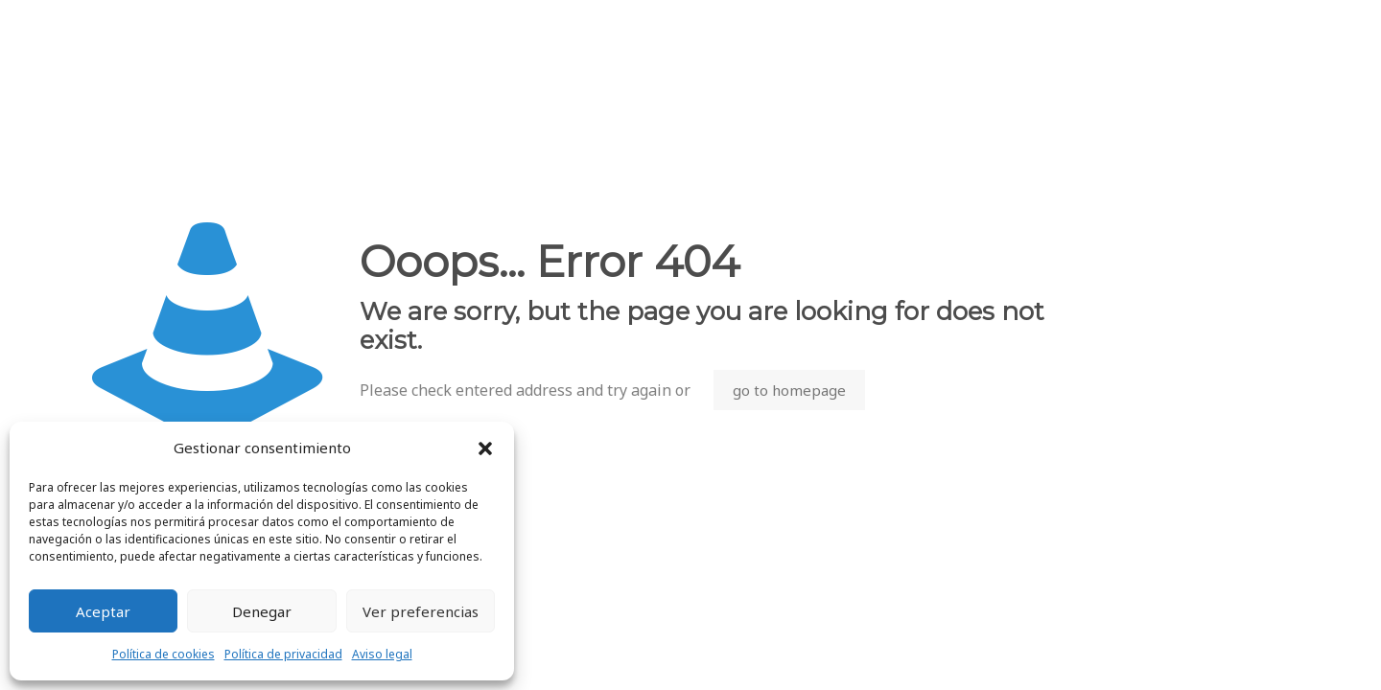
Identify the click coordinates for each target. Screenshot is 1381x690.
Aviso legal (382, 654)
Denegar (262, 611)
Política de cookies (163, 654)
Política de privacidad (283, 654)
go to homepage (789, 390)
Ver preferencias (421, 611)
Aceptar (103, 611)
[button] (485, 448)
